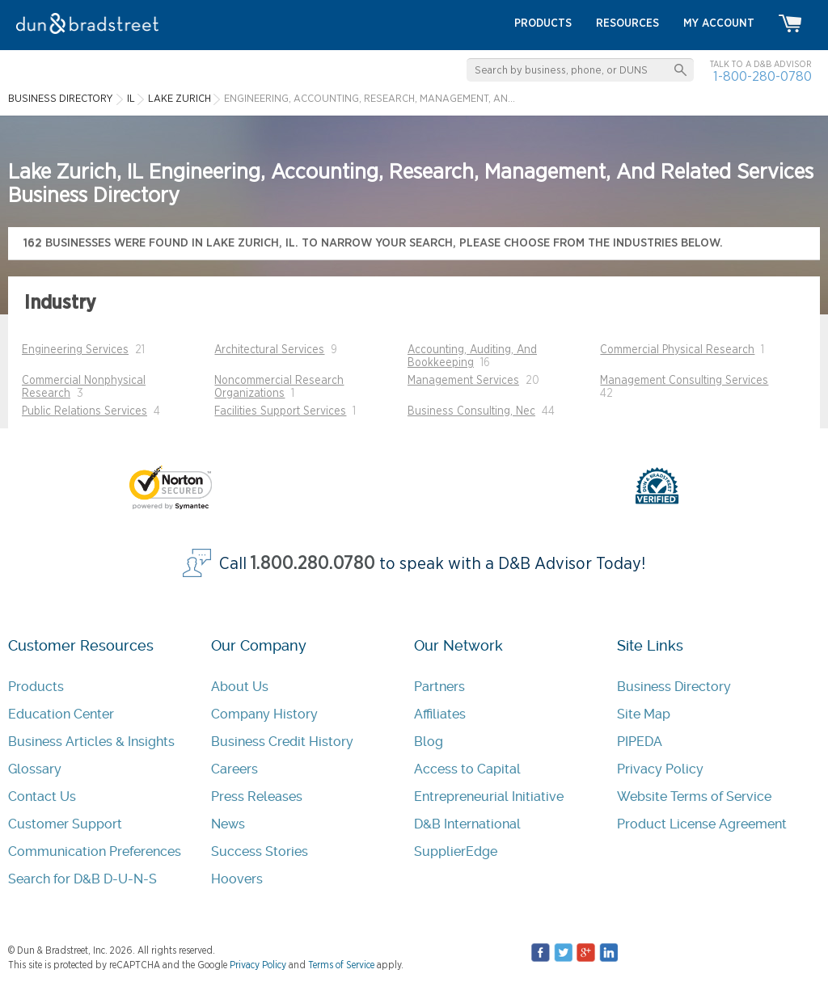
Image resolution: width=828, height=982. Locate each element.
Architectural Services (269, 350)
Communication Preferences (94, 851)
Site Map (643, 714)
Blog (428, 741)
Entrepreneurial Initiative (489, 796)
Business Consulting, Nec (471, 411)
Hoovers (237, 879)
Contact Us (42, 796)
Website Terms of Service (694, 796)
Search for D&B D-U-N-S (82, 879)
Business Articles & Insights (91, 741)
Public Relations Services (84, 411)
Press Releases (256, 796)
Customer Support (65, 824)
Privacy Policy (660, 769)
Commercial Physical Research (677, 350)
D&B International (467, 824)
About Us (239, 686)
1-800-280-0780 (762, 76)
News (228, 824)
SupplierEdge (455, 851)
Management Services (463, 380)
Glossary (34, 769)
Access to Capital (467, 769)
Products (36, 686)
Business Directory (674, 686)
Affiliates (440, 714)
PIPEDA (639, 741)
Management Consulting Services (684, 380)
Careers (234, 769)
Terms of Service (341, 965)
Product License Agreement (702, 824)
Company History (264, 714)
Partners (439, 686)
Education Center (61, 714)
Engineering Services (75, 350)
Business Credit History (282, 741)
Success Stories (259, 851)
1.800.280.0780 (313, 563)
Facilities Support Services (280, 411)
